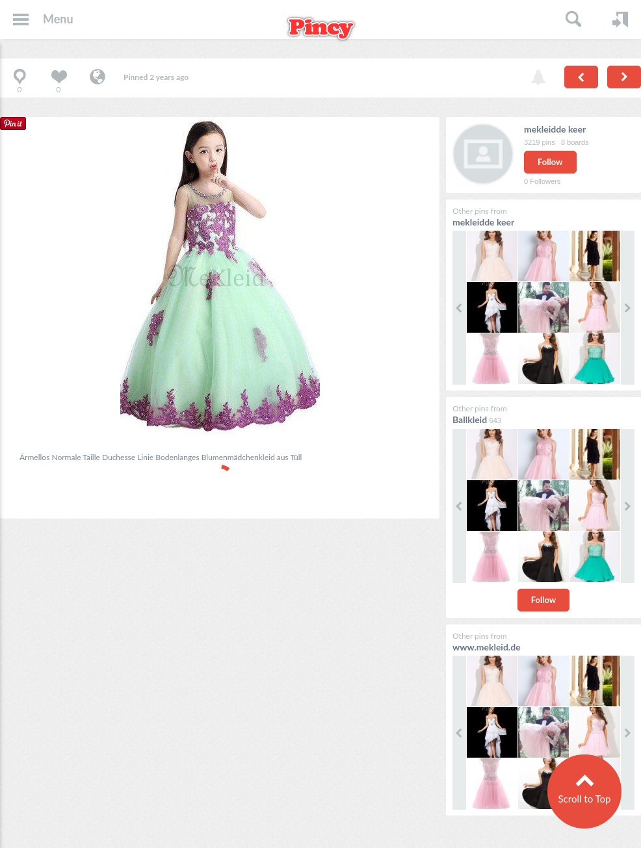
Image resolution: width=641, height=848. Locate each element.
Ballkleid (469, 419)
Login (620, 19)
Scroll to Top (584, 798)
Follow (550, 162)
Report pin (538, 77)
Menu (58, 19)
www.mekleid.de (486, 646)
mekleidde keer (555, 129)
